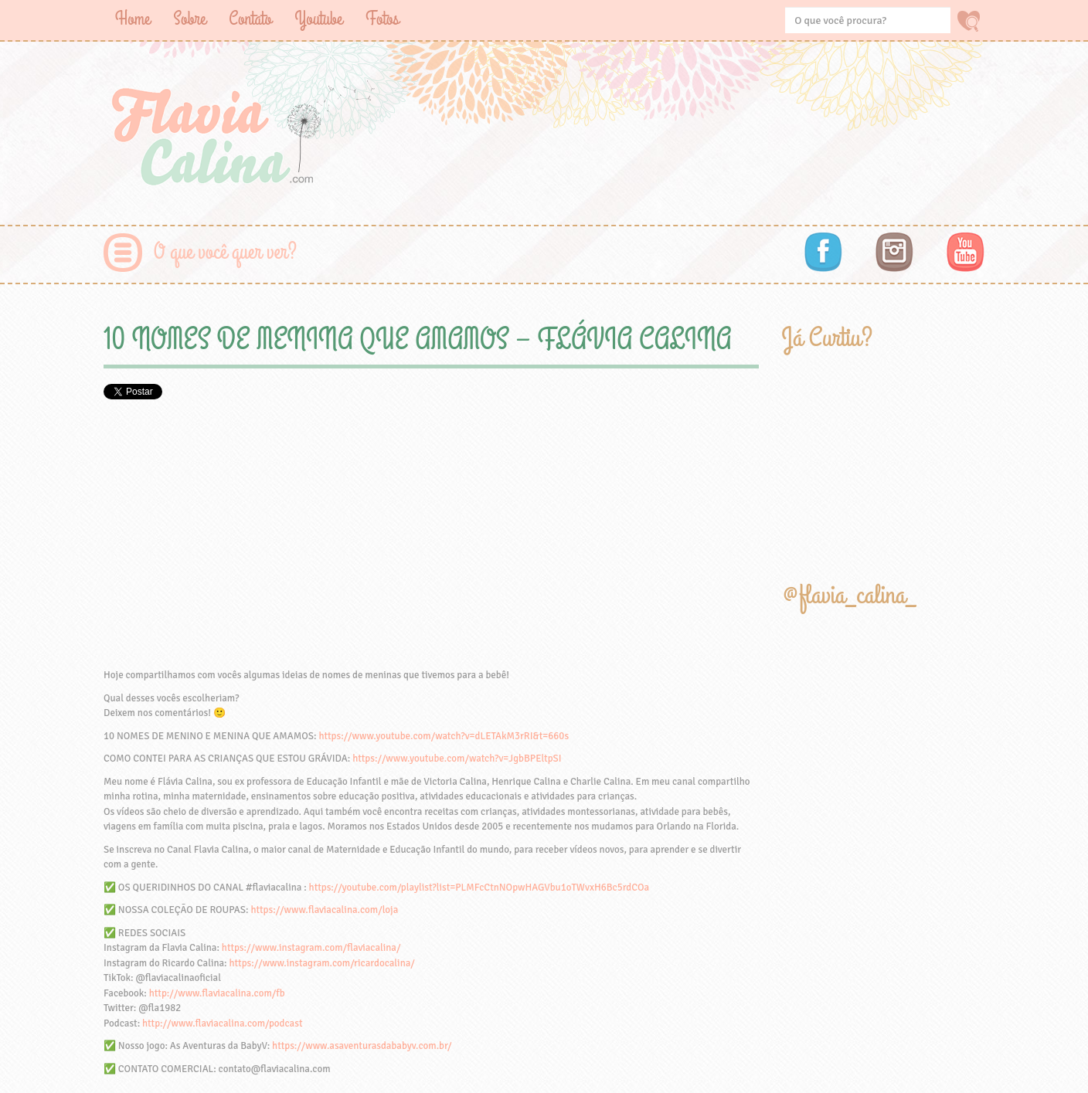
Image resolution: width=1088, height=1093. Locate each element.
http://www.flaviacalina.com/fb (217, 993)
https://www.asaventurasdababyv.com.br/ (361, 1046)
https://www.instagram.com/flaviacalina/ (311, 948)
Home (132, 19)
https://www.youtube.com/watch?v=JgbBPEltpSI (456, 758)
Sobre (189, 19)
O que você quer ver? (225, 252)
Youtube (318, 19)
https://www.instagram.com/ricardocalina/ (321, 963)
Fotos (382, 19)
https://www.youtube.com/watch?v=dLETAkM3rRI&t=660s (443, 736)
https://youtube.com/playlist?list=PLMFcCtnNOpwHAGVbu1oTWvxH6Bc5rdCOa (479, 887)
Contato (250, 19)
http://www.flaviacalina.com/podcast (222, 1023)
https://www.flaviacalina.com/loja (324, 910)
